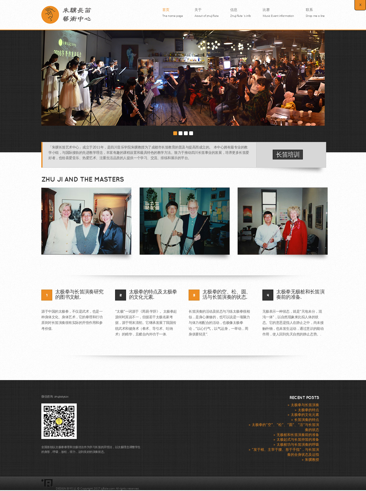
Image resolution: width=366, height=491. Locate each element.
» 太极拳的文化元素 (303, 415)
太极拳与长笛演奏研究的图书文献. (79, 295)
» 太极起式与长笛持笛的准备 (296, 439)
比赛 (278, 11)
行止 (73, 488)
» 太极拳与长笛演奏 (303, 405)
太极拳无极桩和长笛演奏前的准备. (300, 295)
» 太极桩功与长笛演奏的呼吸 (296, 444)
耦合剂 (61, 484)
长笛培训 (288, 154)
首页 (172, 11)
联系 (315, 11)
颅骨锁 (72, 484)
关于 (206, 11)
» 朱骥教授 (310, 460)
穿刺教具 (113, 484)
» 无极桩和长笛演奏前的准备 (296, 435)
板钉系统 (99, 484)
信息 (240, 10)
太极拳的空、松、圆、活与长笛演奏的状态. (226, 295)
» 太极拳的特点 (307, 410)
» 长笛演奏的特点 (305, 420)
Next (323, 89)
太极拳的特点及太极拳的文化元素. (153, 295)
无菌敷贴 (85, 484)
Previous (43, 89)
